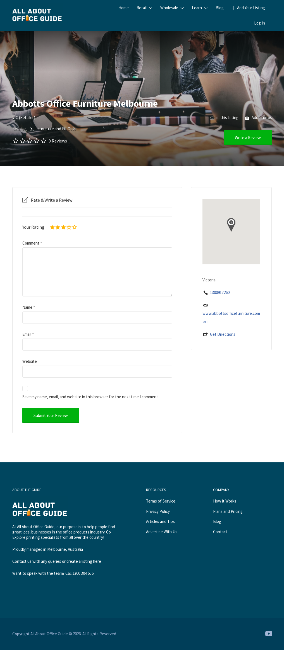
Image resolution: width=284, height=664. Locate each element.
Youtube (268, 633)
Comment (32, 243)
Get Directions (222, 334)
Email (28, 334)
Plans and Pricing (228, 511)
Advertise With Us (161, 531)
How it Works (224, 501)
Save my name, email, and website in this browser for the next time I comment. (90, 396)
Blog (220, 7)
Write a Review (248, 137)
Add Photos (258, 118)
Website (29, 361)
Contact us (22, 561)
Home (123, 7)
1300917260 (220, 292)
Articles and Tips (160, 521)
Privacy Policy (158, 511)
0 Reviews (58, 141)
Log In (259, 23)
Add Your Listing (251, 7)
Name (28, 307)
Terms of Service (160, 501)
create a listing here (83, 561)
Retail (142, 7)
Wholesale (169, 7)
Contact (220, 531)
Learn (197, 7)
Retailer (19, 128)
